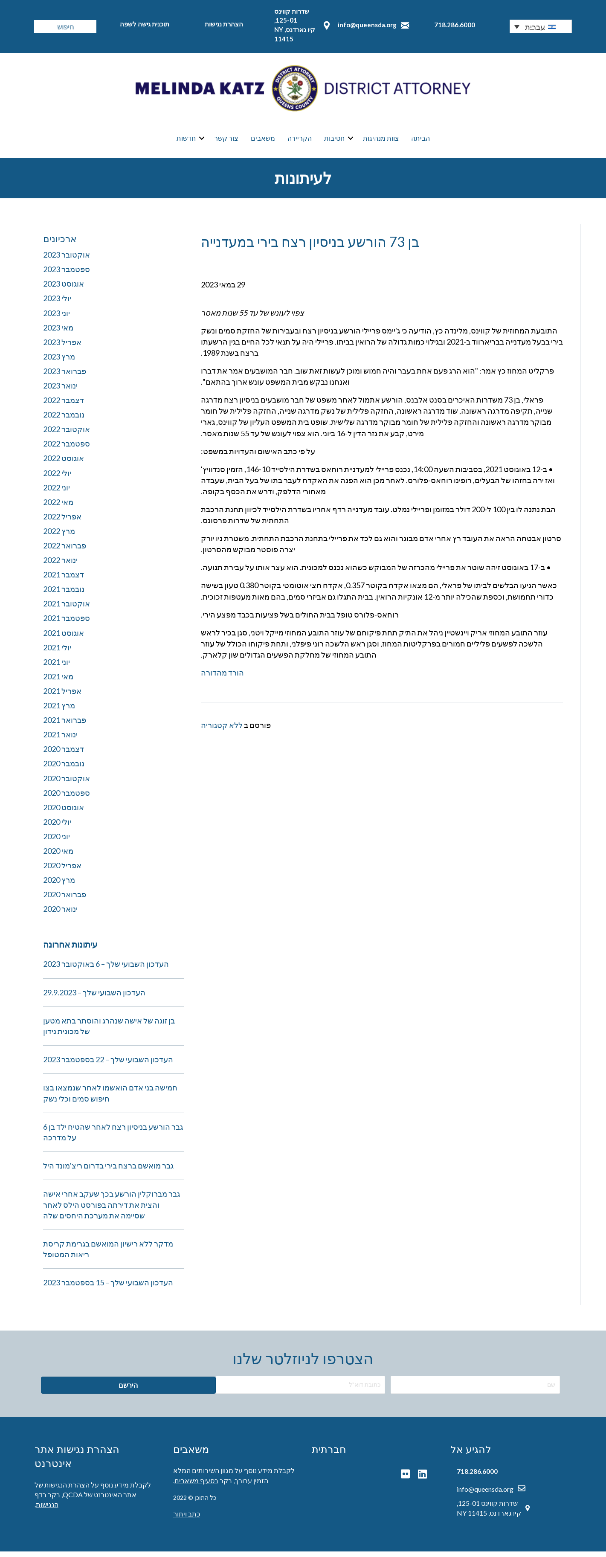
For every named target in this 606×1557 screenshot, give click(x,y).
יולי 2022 (57, 478)
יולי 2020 (57, 827)
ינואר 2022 (60, 565)
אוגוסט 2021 (63, 638)
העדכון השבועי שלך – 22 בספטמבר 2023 (108, 1065)
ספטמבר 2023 (66, 274)
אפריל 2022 (62, 521)
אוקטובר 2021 (66, 609)
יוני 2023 (56, 318)
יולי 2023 (57, 303)
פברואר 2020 (64, 900)
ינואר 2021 (60, 740)
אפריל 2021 (62, 696)
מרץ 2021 (59, 711)
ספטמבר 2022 (66, 449)
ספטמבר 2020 (66, 798)
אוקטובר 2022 (66, 434)
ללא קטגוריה (222, 730)
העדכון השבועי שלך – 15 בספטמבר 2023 (108, 1288)
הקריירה (299, 141)
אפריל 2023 (62, 347)
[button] (541, 26)
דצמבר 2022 (63, 405)
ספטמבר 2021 (66, 623)
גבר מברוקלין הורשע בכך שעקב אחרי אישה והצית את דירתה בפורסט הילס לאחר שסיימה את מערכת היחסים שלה (111, 1210)
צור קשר (226, 141)
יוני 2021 (56, 667)
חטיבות (334, 141)
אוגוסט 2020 (63, 812)
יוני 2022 (56, 492)
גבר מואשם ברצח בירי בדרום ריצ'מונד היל (108, 1171)
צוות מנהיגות (381, 141)
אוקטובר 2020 (66, 783)
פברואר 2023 (64, 376)
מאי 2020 (58, 856)
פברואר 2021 (64, 725)
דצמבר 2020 (63, 754)
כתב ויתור (186, 1519)
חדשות (186, 141)
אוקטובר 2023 (66, 260)
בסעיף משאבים (196, 1486)
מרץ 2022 (59, 536)
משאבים (263, 141)
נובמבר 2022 (63, 420)
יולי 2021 (57, 652)
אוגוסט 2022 (63, 463)
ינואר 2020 (60, 914)
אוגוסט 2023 (63, 289)
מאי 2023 (58, 332)
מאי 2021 (58, 681)
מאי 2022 (58, 507)
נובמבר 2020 (63, 769)
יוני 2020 (56, 841)
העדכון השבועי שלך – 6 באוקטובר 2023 (106, 969)
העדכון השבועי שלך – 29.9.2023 (94, 997)
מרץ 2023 (59, 361)
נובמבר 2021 (63, 594)
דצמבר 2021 (63, 580)
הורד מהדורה (222, 678)
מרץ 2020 (59, 885)
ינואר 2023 (60, 390)
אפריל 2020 (62, 871)
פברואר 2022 (64, 551)
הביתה (420, 141)
